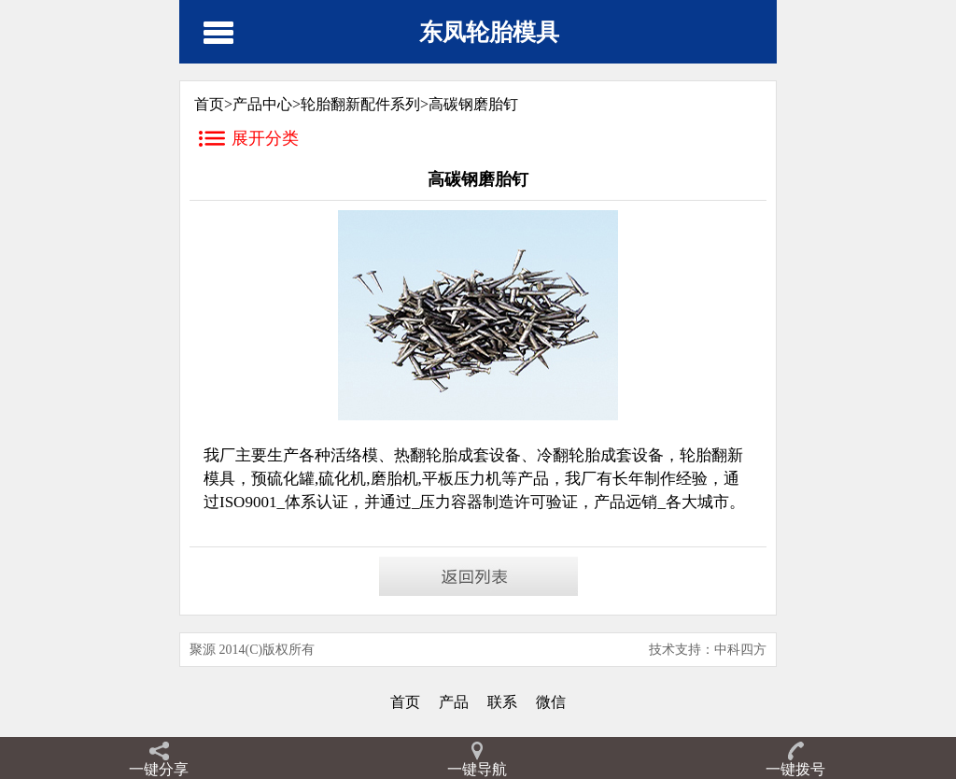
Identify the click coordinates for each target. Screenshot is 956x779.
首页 (405, 702)
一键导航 (477, 769)
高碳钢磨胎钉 (473, 104)
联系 (502, 702)
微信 (551, 702)
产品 (454, 702)
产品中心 (262, 104)
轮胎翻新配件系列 (360, 104)
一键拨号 (795, 769)
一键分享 (159, 769)
